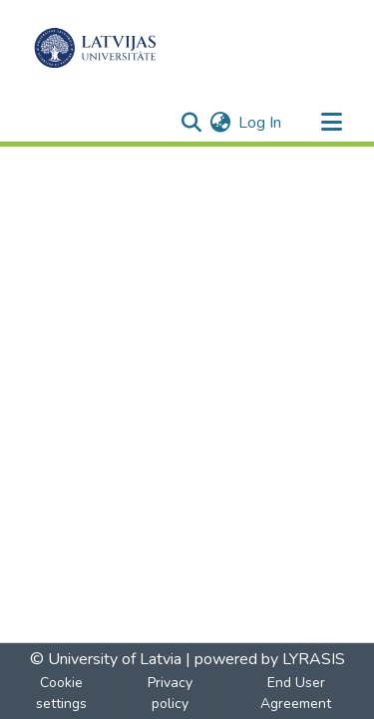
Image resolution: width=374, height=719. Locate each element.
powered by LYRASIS (267, 659)
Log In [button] (260, 123)
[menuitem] (219, 123)
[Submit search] (191, 123)
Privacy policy (170, 693)
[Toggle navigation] (331, 123)
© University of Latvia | (110, 659)
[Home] (95, 48)
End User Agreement (295, 693)
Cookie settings (61, 693)
